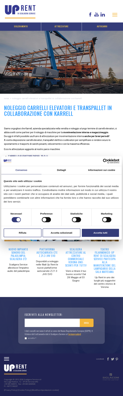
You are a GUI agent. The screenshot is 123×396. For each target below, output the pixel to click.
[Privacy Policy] (10, 390)
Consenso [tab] (21, 170)
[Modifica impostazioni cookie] (45, 390)
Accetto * (30, 338)
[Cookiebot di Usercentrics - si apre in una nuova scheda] (105, 161)
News (6, 98)
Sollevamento (21, 26)
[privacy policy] (74, 334)
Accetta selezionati (61, 232)
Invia (86, 322)
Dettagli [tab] (61, 170)
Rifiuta (22, 232)
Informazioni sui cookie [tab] (101, 170)
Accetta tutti (100, 232)
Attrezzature (61, 26)
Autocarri (102, 26)
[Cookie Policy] (24, 390)
